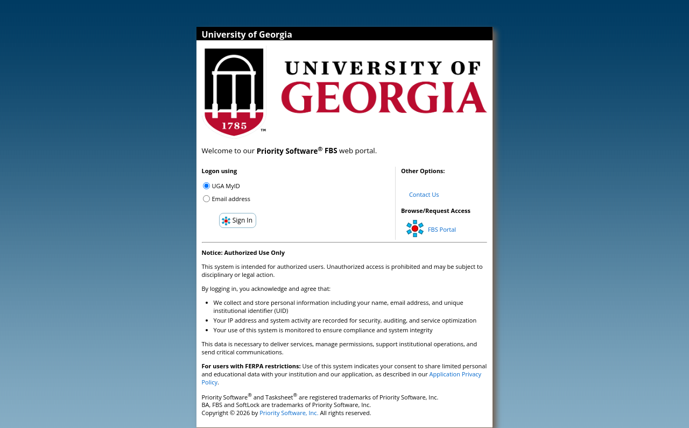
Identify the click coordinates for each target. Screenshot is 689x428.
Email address (231, 199)
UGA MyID (226, 186)
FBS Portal (431, 226)
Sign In (237, 220)
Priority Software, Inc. (288, 413)
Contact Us (424, 194)
